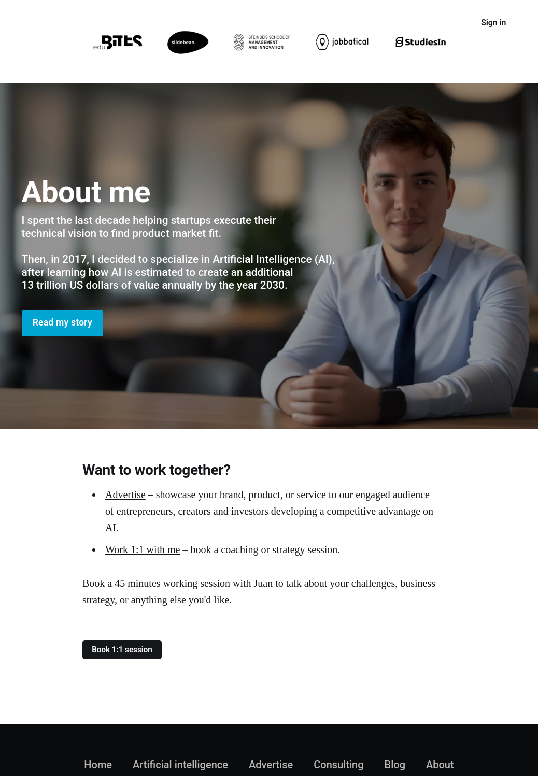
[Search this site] (452, 23)
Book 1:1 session (122, 649)
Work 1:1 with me (142, 549)
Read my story (62, 322)
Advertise (171, 23)
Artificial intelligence (98, 23)
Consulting (225, 23)
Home (33, 23)
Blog (395, 764)
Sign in (493, 22)
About (273, 23)
